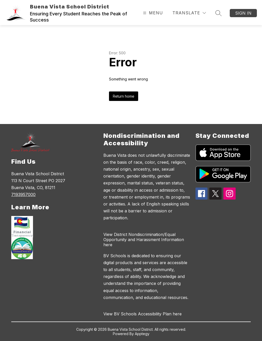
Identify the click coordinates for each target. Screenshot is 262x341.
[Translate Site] (189, 13)
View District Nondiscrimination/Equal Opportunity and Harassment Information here (143, 239)
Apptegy (142, 334)
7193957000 (23, 194)
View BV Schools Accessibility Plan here (142, 313)
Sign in (243, 13)
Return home (123, 96)
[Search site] (218, 13)
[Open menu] (152, 13)
